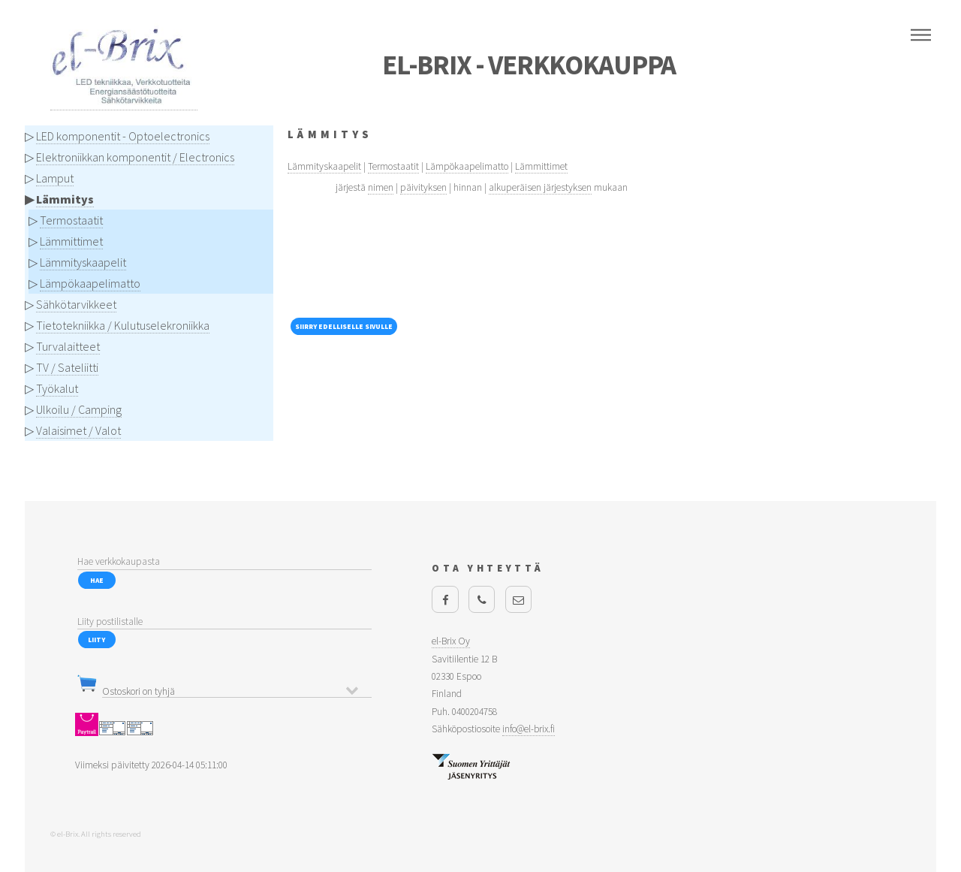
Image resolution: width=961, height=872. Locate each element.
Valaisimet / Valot (78, 430)
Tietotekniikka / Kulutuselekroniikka (122, 325)
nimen (380, 187)
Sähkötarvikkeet (76, 304)
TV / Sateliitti (67, 367)
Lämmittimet (71, 241)
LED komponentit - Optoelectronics (122, 135)
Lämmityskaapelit (83, 262)
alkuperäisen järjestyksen (540, 187)
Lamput (55, 178)
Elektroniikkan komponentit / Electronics (135, 156)
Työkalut (57, 388)
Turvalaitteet (68, 346)
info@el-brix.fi (528, 729)
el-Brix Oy (451, 641)
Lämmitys (65, 199)
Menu (921, 35)
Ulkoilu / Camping (79, 409)
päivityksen (423, 187)
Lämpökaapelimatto (90, 283)
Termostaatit (71, 220)
